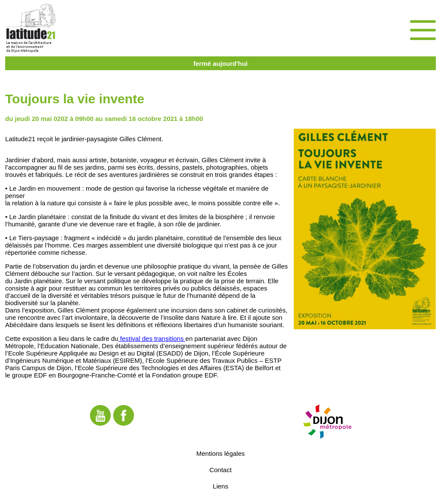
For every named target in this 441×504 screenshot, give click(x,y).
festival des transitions (152, 338)
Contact (220, 469)
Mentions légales (220, 453)
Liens (220, 486)
